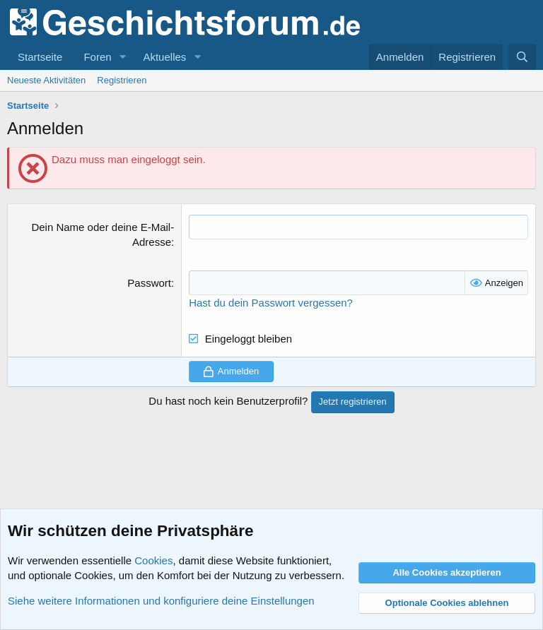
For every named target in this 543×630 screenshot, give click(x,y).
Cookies (153, 560)
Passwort (149, 283)
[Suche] (522, 57)
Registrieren (121, 80)
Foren (97, 57)
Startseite (40, 57)
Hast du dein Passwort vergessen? (271, 303)
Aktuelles (164, 57)
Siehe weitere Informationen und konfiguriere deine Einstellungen (161, 601)
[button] (122, 57)
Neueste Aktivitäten (46, 80)
